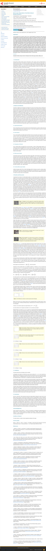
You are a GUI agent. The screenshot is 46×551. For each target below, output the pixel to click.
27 (28, 287)
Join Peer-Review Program (10, 549)
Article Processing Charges (5, 16)
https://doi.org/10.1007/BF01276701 (36, 520)
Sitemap (24, 547)
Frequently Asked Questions (5, 24)
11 (28, 73)
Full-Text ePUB (39, 12)
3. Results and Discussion (18, 174)
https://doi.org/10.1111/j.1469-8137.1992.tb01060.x (33, 535)
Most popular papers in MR (5, 21)
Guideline (2, 15)
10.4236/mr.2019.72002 (16, 11)
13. (13, 482)
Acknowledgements (17, 408)
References (15, 426)
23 (32, 253)
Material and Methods (4, 36)
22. (13, 519)
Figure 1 (29, 184)
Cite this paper (16, 420)
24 (32, 271)
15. (13, 491)
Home (3, 6)
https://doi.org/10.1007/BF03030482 (18, 497)
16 (18, 91)
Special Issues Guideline (5, 29)
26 (24, 280)
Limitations (2, 39)
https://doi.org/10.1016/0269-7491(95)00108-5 (21, 467)
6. (13, 452)
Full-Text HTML (39, 11)
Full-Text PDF (39, 10)
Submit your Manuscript (38, 549)
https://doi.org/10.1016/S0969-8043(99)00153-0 (20, 458)
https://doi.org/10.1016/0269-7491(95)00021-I (19, 471)
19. (13, 508)
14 (35, 84)
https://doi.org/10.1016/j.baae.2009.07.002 (19, 463)
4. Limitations (16, 370)
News (29, 6)
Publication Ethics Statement (5, 22)
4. (13, 442)
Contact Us (27, 547)
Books (23, 6)
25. (13, 530)
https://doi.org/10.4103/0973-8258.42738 (20, 480)
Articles (9, 6)
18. (13, 504)
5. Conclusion (16, 394)
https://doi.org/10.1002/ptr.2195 (24, 493)
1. (13, 428)
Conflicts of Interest (17, 416)
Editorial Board (3, 14)
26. (13, 534)
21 (16, 185)
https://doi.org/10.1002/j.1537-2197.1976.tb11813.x (32, 531)
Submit (42, 6)
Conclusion (2, 41)
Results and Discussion (4, 38)
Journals (16, 6)
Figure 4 (31, 283)
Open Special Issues (4, 27)
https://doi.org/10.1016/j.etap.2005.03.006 (29, 476)
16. (13, 495)
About (36, 6)
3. (13, 437)
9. (13, 465)
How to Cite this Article (40, 14)
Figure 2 (23, 207)
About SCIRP (21, 547)
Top (1, 32)
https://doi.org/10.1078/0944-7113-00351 (20, 484)
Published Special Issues (5, 28)
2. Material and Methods (18, 105)
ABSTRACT (15, 34)
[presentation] (26, 264)
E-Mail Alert (3, 549)
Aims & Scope (3, 13)
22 (27, 250)
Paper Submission (4, 17)
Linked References (40, 13)
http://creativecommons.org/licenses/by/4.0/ (19, 28)
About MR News (3, 23)
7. (13, 456)
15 (37, 88)
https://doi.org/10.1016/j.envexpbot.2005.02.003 (30, 444)
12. (13, 478)
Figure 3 (25, 224)
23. (13, 523)
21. (13, 516)
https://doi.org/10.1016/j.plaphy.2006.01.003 (19, 440)
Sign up (31, 549)
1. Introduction (16, 59)
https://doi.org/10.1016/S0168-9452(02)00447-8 (20, 450)
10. (13, 469)
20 (35, 180)
